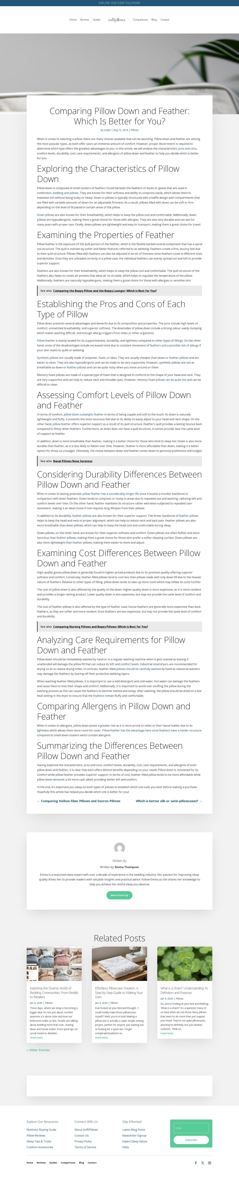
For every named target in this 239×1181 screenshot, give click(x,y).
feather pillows (178, 358)
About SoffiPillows (86, 1130)
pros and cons (187, 148)
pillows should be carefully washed (138, 669)
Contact (165, 19)
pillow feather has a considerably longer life (111, 494)
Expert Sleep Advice (134, 1141)
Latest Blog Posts (133, 1130)
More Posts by (119, 895)
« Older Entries (38, 1050)
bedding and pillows (65, 193)
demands (59, 779)
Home (73, 19)
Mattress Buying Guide (41, 1130)
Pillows (135, 130)
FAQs (125, 1147)
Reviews (84, 19)
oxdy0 (107, 130)
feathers (98, 696)
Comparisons (140, 19)
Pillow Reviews (36, 1135)
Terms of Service (85, 1147)
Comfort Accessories (40, 1147)
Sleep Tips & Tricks (39, 1141)
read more (36, 1037)
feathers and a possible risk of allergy (174, 345)
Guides (97, 19)
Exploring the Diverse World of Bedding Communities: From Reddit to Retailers (54, 992)
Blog (154, 19)
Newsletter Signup (134, 1135)
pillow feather (62, 424)
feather (61, 538)
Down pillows (45, 215)
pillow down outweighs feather (84, 414)
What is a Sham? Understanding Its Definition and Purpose (184, 990)
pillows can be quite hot (171, 380)
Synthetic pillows (48, 358)
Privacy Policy (83, 1141)
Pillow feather (46, 340)
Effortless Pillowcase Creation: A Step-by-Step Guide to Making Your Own (119, 992)
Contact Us (82, 1135)
